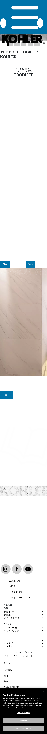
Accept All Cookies (23, 728)
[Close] (44, 691)
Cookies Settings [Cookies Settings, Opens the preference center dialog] (23, 713)
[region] (23, 711)
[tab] (5, 264)
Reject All (23, 721)
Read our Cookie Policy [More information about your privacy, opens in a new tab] (17, 708)
